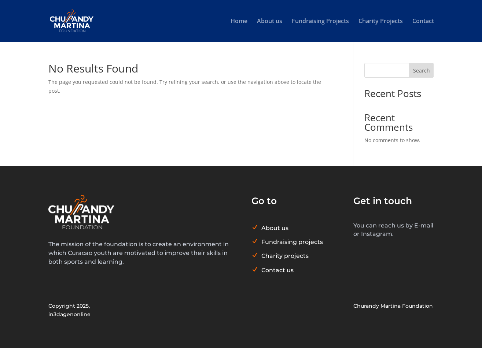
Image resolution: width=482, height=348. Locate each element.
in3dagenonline (69, 314)
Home (239, 21)
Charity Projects (380, 21)
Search (421, 70)
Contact (423, 21)
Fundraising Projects (320, 21)
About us (269, 21)
